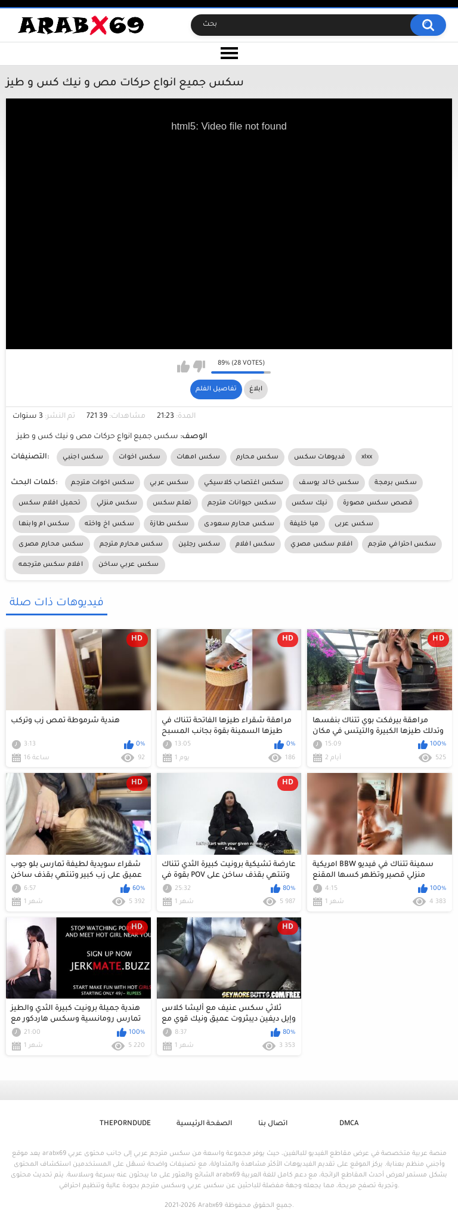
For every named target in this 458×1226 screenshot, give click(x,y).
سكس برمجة (396, 482)
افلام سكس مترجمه (50, 564)
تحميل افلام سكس (49, 503)
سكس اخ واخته (109, 524)
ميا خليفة (304, 524)
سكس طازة (169, 524)
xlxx (367, 457)
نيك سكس (309, 503)
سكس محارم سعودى (239, 524)
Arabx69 (210, 1205)
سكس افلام (255, 544)
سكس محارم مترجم (131, 544)
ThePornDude (125, 1124)
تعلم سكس (172, 503)
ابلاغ (255, 389)
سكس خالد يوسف (329, 482)
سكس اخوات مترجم (102, 482)
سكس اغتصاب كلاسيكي (243, 482)
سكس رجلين (199, 544)
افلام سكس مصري (321, 544)
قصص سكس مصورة (378, 503)
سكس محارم (257, 457)
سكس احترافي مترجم (402, 544)
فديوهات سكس (319, 457)
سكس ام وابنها (43, 524)
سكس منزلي (117, 503)
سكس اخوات (140, 457)
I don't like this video (199, 366)
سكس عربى (354, 524)
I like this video (183, 366)
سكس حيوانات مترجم (242, 503)
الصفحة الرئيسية (204, 1124)
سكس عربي (169, 482)
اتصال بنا (272, 1124)
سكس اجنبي (83, 457)
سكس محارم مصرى (50, 544)
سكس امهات (199, 457)
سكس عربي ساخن (128, 564)
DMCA (348, 1124)
